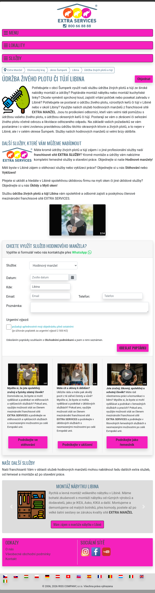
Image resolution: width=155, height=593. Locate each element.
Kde (9, 287)
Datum (11, 278)
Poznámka (13, 306)
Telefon (84, 296)
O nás (9, 549)
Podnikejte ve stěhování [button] (28, 442)
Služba (11, 265)
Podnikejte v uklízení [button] (77, 445)
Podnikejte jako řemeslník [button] (127, 442)
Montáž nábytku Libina (77, 486)
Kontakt (11, 559)
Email (10, 296)
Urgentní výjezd (17, 320)
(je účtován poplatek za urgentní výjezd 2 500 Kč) (40, 330)
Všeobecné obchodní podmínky (27, 554)
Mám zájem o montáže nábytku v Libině (77, 524)
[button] (77, 33)
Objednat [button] (143, 79)
